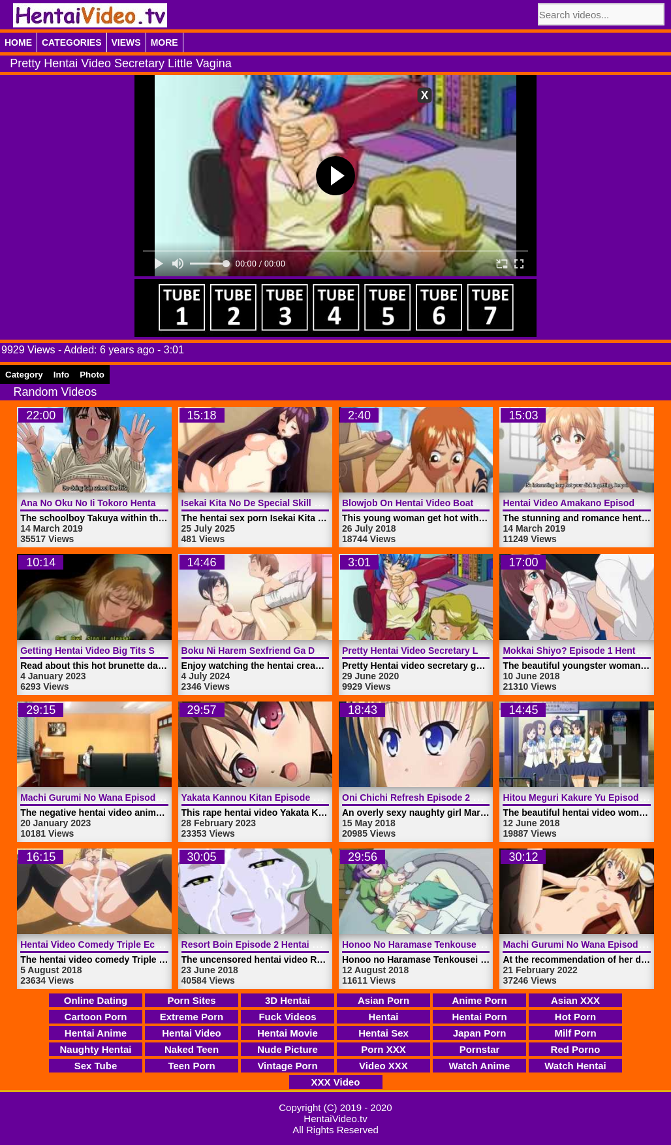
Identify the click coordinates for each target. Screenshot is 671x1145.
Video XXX (383, 1065)
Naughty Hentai (95, 1049)
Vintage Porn (287, 1065)
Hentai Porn (479, 1016)
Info (61, 374)
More (164, 42)
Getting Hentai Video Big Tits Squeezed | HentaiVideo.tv (141, 650)
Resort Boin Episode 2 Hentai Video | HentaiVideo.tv (294, 944)
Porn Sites (191, 1000)
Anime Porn (479, 1000)
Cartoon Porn (96, 1016)
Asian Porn (383, 1000)
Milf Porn (575, 1033)
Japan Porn (480, 1033)
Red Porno (576, 1049)
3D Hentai (287, 1000)
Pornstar (480, 1049)
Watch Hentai (575, 1065)
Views (126, 42)
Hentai (384, 1016)
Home (18, 42)
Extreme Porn (192, 1016)
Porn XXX (383, 1049)
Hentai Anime (96, 1033)
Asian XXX (575, 1000)
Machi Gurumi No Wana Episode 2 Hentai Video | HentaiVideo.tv (158, 797)
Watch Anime (479, 1065)
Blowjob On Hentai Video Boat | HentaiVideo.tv (443, 503)
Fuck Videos (287, 1016)
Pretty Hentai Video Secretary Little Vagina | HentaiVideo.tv (469, 650)
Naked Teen (191, 1049)
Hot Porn (575, 1016)
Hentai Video (191, 1033)
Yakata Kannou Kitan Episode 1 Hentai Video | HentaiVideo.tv (313, 797)
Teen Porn (191, 1065)
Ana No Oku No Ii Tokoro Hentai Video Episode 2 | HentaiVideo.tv (161, 503)
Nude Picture (287, 1049)
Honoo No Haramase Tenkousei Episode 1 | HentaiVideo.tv (469, 944)
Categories (72, 42)
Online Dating (96, 1000)
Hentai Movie (287, 1033)
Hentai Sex (383, 1033)
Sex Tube (95, 1065)
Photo (92, 374)
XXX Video (335, 1082)
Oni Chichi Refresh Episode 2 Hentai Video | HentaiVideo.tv (470, 797)
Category (24, 374)
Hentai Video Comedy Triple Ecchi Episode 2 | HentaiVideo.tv (152, 944)
